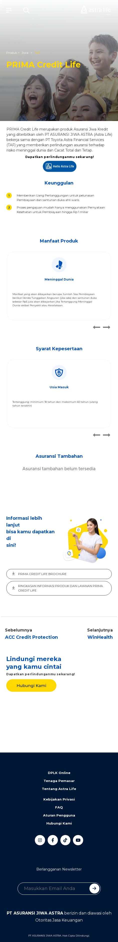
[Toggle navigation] (7, 10)
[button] (26, 10)
